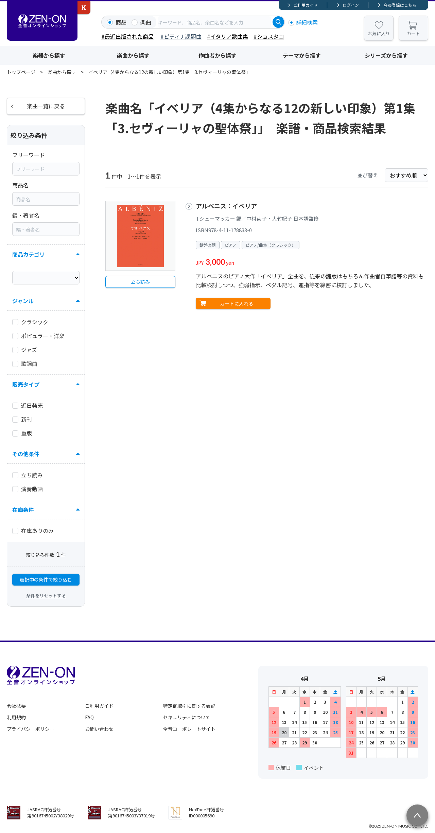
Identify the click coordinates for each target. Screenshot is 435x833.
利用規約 (16, 717)
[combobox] (214, 22)
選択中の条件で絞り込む (46, 579)
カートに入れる (236, 303)
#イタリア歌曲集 (227, 36)
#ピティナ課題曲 (181, 36)
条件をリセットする (46, 595)
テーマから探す (302, 55)
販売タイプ (25, 385)
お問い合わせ (99, 728)
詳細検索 (307, 22)
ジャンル (23, 301)
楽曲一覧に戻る (46, 106)
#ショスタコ (269, 36)
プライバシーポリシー (30, 728)
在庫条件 (23, 510)
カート (413, 33)
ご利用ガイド (305, 5)
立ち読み (140, 281)
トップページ (21, 72)
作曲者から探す (217, 55)
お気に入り (379, 33)
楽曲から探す (133, 55)
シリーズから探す (386, 55)
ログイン (351, 5)
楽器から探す (49, 55)
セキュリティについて (186, 717)
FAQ (89, 717)
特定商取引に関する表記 (189, 705)
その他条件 (25, 454)
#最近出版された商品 (127, 36)
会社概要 (16, 705)
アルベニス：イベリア (226, 205)
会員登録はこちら (400, 5)
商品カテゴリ (28, 255)
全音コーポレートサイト (189, 728)
